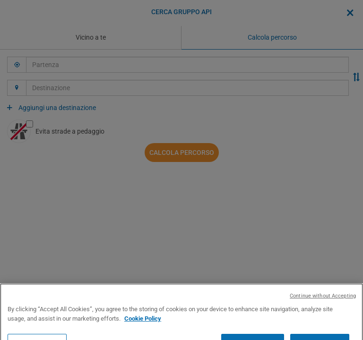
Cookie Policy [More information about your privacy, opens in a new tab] (142, 336)
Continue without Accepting (323, 314)
